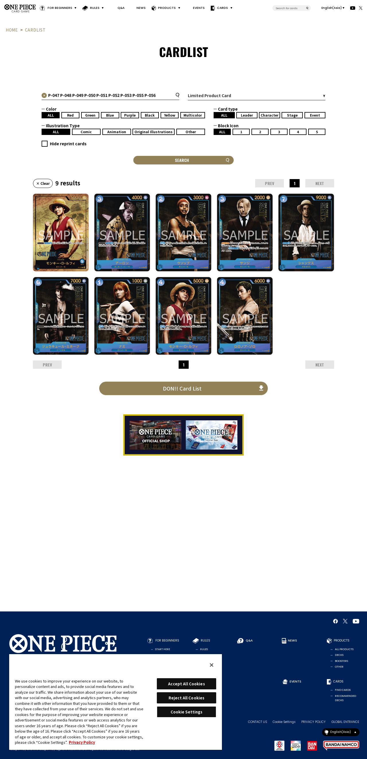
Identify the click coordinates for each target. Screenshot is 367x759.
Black (150, 115)
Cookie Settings (284, 722)
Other (191, 131)
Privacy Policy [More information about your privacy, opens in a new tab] (82, 742)
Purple (130, 115)
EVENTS (199, 8)
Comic (86, 131)
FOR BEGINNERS (59, 8)
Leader (247, 115)
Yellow (169, 115)
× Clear (43, 183)
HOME (12, 30)
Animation (116, 131)
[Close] (211, 665)
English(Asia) (331, 8)
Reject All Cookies (186, 698)
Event (315, 115)
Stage (292, 115)
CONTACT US (257, 722)
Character (269, 115)
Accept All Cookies (186, 684)
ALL (51, 115)
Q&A (121, 8)
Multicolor (193, 115)
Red (70, 115)
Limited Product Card (209, 95)
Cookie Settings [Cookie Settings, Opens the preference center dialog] (187, 712)
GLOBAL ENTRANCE (345, 722)
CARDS (222, 8)
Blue (110, 115)
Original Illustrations (153, 131)
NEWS (141, 8)
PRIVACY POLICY (313, 722)
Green (90, 115)
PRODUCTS (167, 8)
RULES (94, 8)
